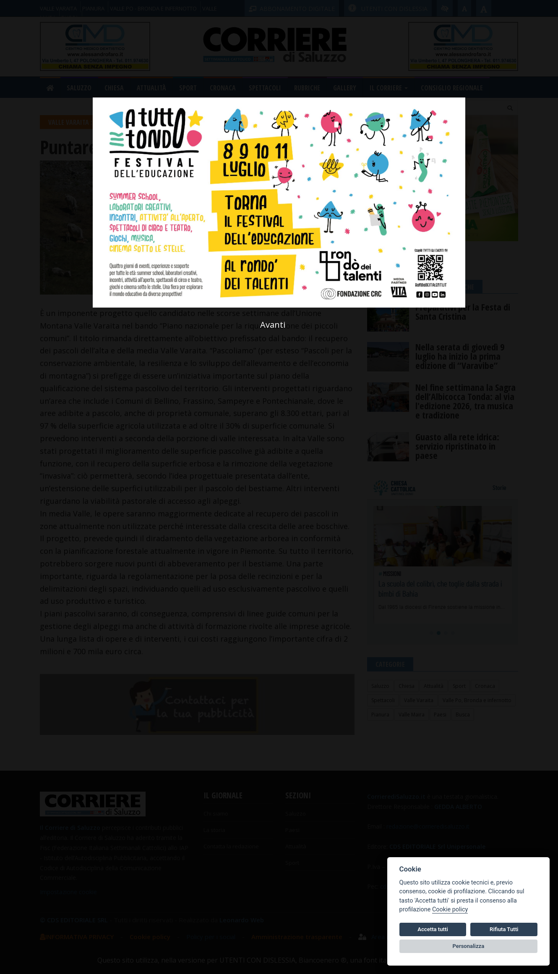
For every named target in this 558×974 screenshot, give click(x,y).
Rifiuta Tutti (504, 929)
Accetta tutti (432, 929)
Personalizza (469, 946)
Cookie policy (450, 909)
